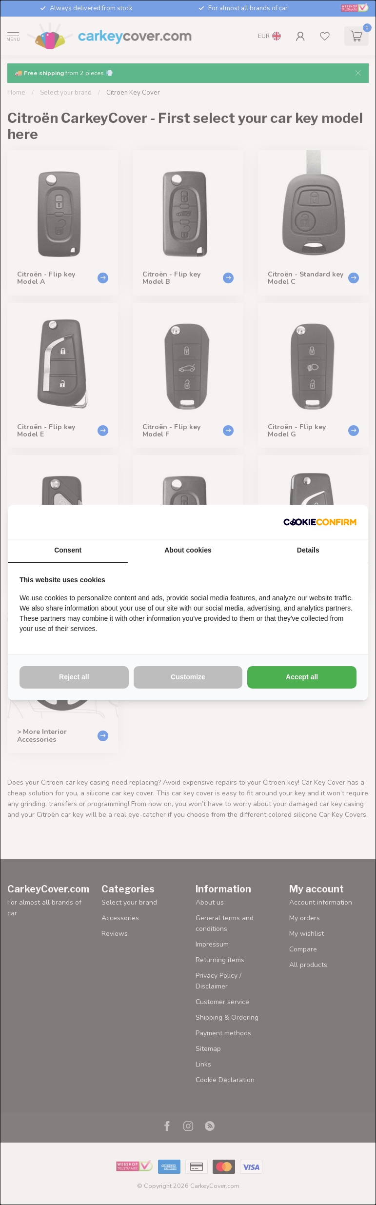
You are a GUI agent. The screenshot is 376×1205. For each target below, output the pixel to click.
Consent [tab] (67, 550)
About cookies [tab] (187, 550)
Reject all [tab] (74, 677)
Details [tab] (308, 550)
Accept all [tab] (302, 677)
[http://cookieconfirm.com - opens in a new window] (319, 521)
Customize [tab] (188, 677)
